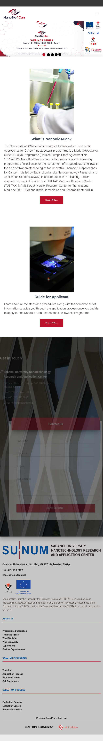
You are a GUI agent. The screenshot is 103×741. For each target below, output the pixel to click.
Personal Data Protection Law (51, 718)
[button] (4, 37)
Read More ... (51, 200)
